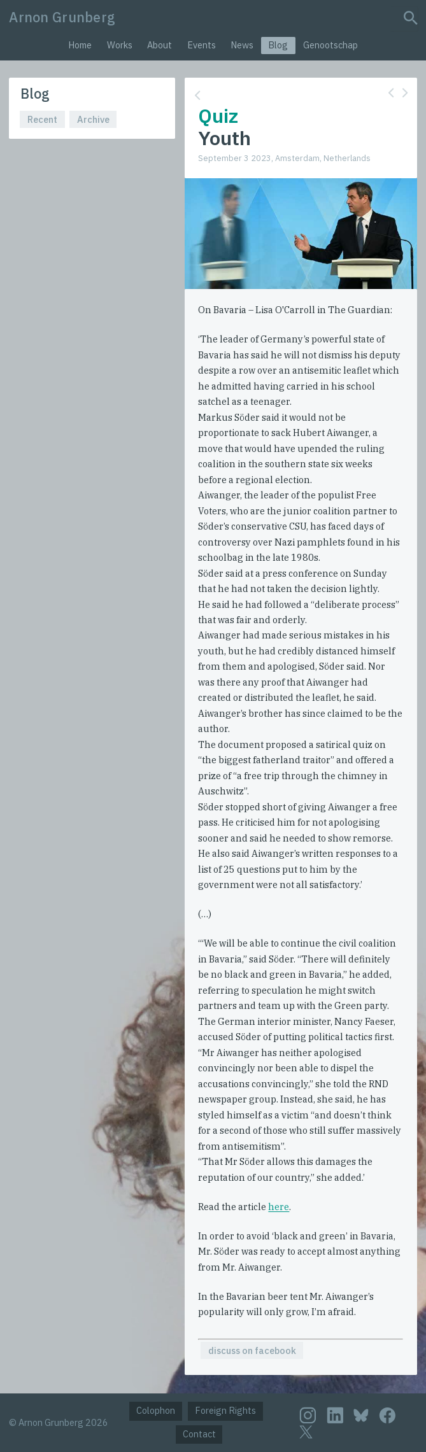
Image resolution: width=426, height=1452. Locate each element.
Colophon (155, 1410)
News (242, 45)
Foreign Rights (225, 1410)
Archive (93, 119)
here (278, 1207)
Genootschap (330, 45)
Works (119, 45)
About (159, 45)
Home (80, 45)
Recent (42, 119)
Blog (278, 45)
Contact (199, 1434)
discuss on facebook (252, 1350)
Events (201, 45)
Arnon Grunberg (62, 17)
